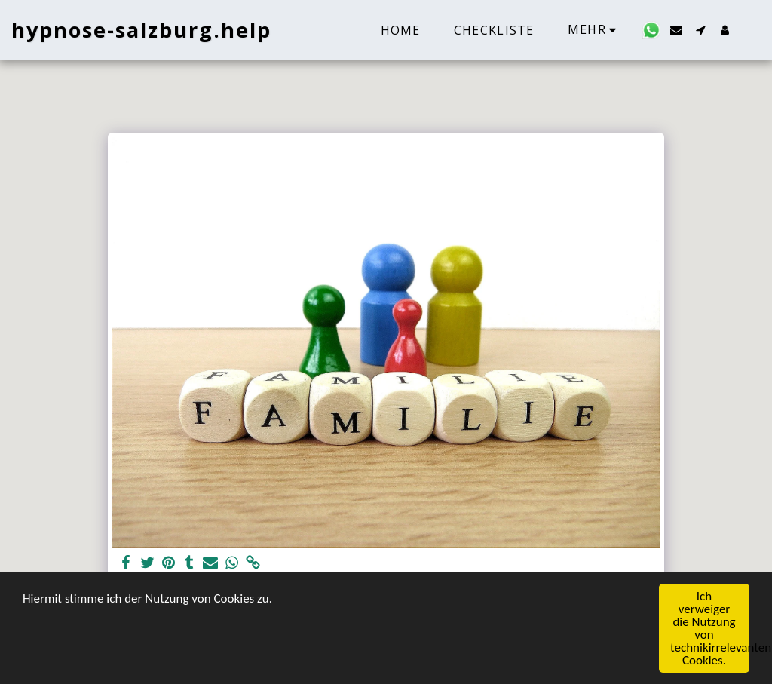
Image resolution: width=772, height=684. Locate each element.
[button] (651, 30)
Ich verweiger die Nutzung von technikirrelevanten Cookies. (709, 629)
